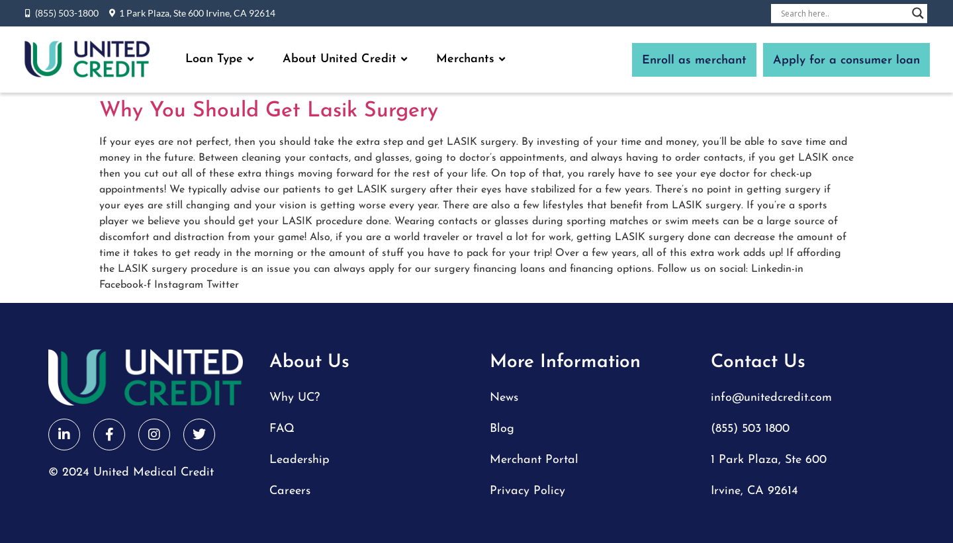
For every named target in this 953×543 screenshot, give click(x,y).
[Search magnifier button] (918, 13)
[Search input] (843, 13)
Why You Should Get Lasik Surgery (268, 111)
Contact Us (758, 362)
